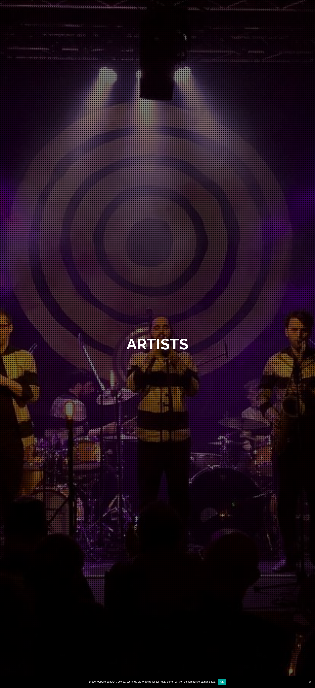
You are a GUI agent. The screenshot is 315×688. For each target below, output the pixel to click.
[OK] (310, 682)
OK (222, 681)
